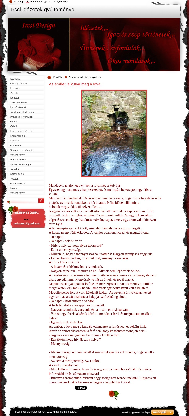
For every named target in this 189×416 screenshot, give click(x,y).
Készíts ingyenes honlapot (136, 412)
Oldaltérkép (36, 1)
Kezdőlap (58, 77)
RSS (49, 1)
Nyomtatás (62, 1)
